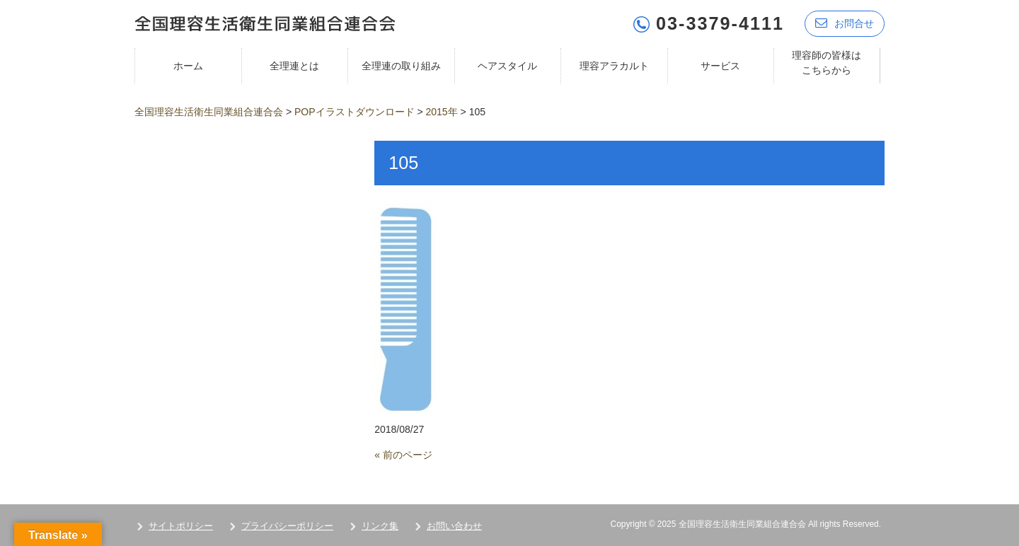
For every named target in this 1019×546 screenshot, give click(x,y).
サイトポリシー (181, 526)
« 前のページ (403, 454)
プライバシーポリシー (287, 526)
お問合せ (844, 23)
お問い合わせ (454, 526)
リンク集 (380, 526)
